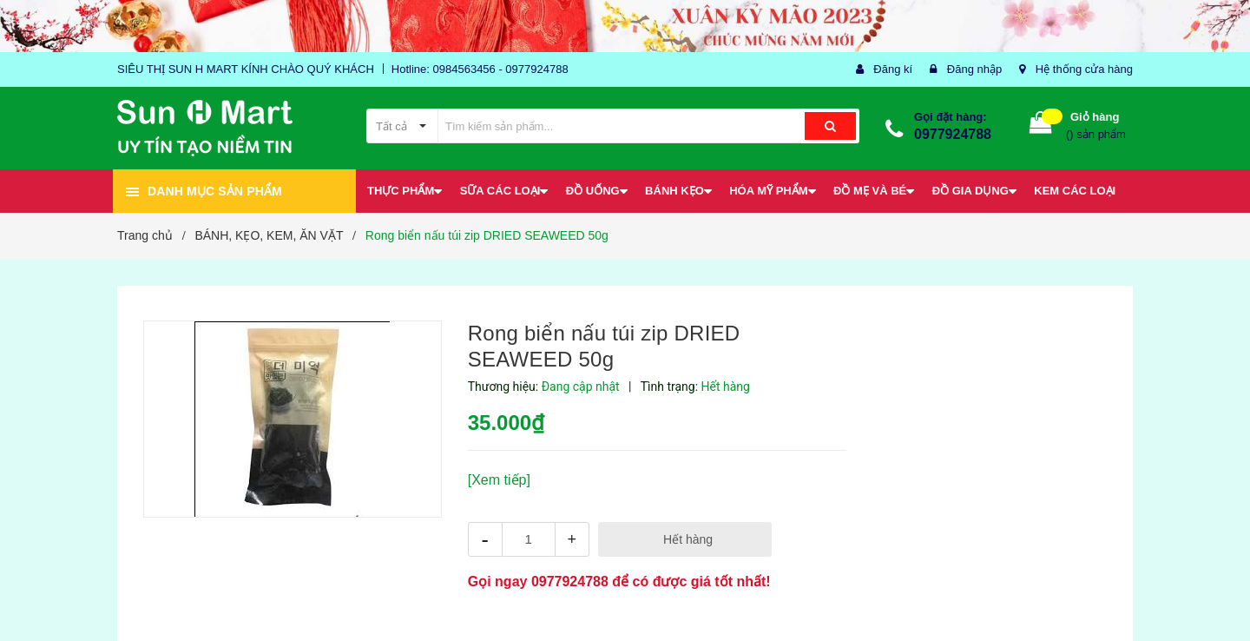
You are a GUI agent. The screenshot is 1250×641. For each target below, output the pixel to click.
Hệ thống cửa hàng (1084, 69)
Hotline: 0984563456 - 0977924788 (480, 69)
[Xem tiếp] (499, 479)
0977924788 (952, 134)
